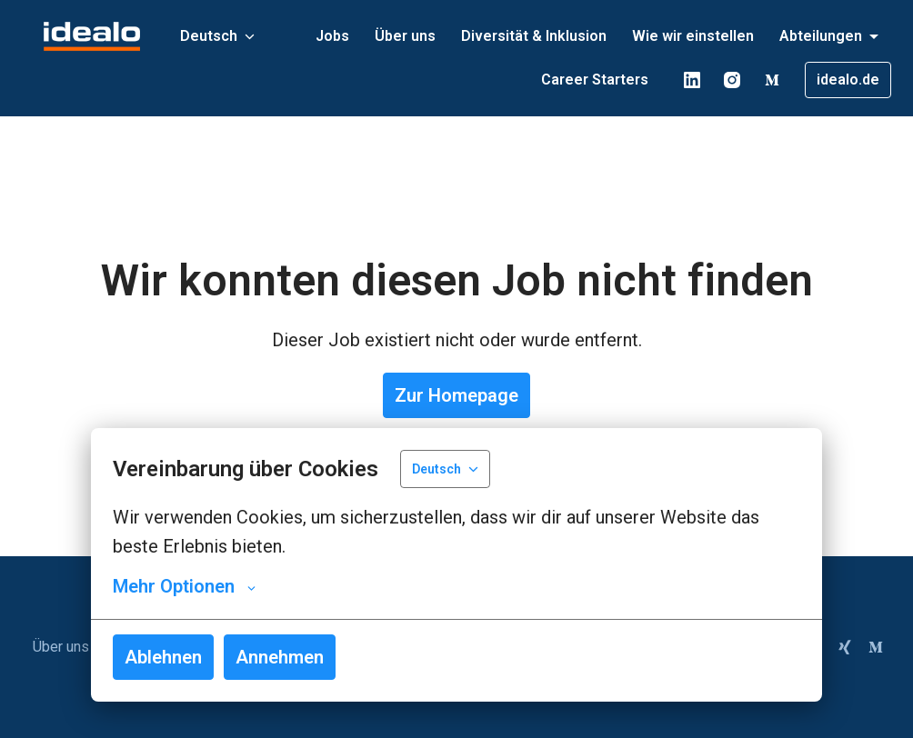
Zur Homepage (456, 395)
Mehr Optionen (184, 586)
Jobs (332, 36)
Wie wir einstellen (693, 36)
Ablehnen (163, 657)
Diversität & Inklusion (534, 36)
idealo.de (848, 79)
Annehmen (280, 657)
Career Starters (594, 79)
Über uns (405, 36)
